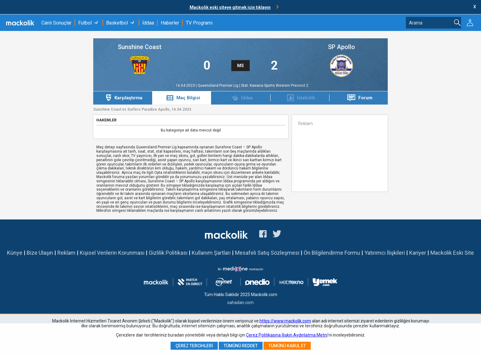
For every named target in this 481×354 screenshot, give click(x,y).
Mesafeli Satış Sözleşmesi (267, 252)
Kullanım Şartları (211, 252)
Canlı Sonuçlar (56, 23)
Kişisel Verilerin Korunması (112, 252)
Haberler (170, 23)
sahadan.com (240, 302)
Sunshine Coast (139, 47)
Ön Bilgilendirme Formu (332, 252)
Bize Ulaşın (40, 252)
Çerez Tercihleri (194, 345)
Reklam (66, 252)
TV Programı (199, 23)
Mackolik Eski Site (452, 252)
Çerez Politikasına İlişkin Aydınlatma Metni (287, 335)
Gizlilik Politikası (168, 252)
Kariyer (417, 252)
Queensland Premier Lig (218, 85)
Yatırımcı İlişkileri (384, 252)
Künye (14, 252)
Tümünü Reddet (241, 345)
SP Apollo (341, 47)
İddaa (148, 23)
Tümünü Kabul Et (287, 345)
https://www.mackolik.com (285, 320)
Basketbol (117, 23)
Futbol (85, 23)
